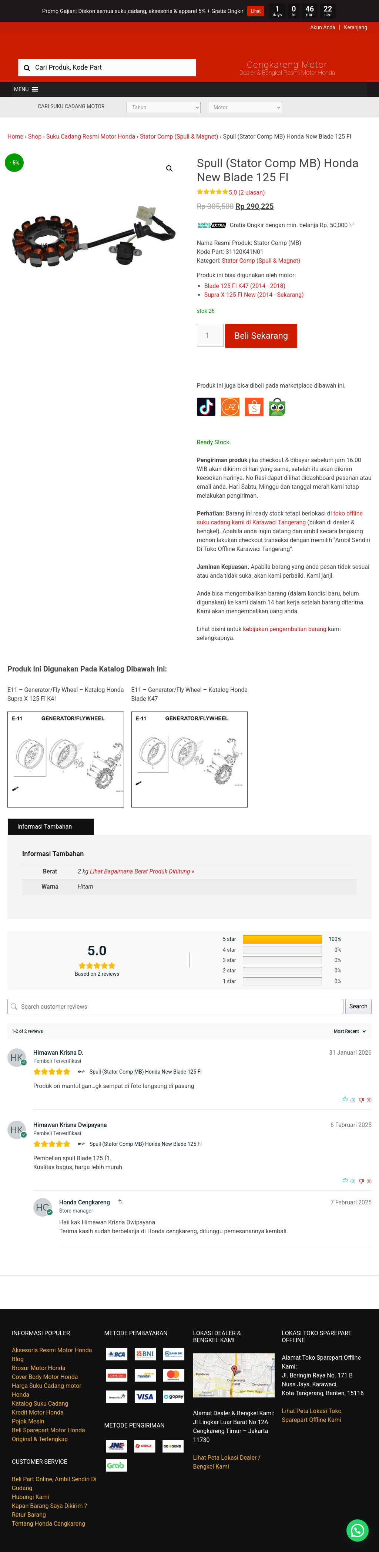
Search (358, 1006)
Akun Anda (322, 27)
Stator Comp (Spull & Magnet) (179, 136)
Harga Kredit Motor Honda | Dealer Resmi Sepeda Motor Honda (189, 46)
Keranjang (355, 27)
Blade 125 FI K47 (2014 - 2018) (244, 285)
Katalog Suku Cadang (40, 1403)
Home (15, 136)
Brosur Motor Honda (39, 1368)
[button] (21, 89)
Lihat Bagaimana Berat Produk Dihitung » (142, 871)
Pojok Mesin (28, 1421)
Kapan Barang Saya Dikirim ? (49, 1505)
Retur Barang (29, 1514)
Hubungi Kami (30, 1496)
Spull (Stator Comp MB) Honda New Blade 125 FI (146, 1072)
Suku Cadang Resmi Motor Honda (90, 136)
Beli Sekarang (261, 336)
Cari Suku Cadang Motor (71, 106)
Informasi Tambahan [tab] (44, 826)
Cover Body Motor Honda (45, 1376)
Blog (18, 1359)
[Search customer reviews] (175, 1006)
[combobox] (107, 67)
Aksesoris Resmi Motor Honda (52, 1350)
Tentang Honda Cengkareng (48, 1523)
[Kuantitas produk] (210, 335)
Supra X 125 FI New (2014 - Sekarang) (254, 294)
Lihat (256, 11)
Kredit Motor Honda (38, 1412)
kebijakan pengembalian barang (284, 629)
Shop (34, 136)
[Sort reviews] (349, 1031)
